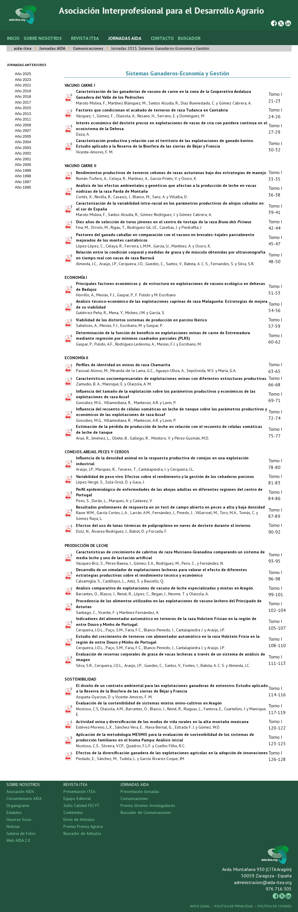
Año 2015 (23, 108)
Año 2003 (23, 148)
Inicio (13, 38)
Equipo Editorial (77, 798)
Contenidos (73, 812)
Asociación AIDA (20, 791)
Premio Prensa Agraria (83, 826)
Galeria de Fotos (21, 833)
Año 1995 (23, 187)
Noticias (13, 826)
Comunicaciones (134, 798)
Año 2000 (23, 164)
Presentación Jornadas (139, 791)
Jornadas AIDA (124, 38)
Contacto (162, 38)
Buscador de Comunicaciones (145, 812)
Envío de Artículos (79, 819)
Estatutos (14, 812)
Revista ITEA (85, 38)
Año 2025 (23, 74)
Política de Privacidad (233, 906)
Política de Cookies (275, 906)
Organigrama (17, 805)
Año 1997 (23, 182)
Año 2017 (23, 102)
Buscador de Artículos (82, 833)
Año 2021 (23, 85)
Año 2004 (23, 142)
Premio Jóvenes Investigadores (147, 805)
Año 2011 (23, 119)
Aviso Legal (200, 906)
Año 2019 (23, 91)
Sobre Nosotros (43, 38)
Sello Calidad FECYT (81, 805)
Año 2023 (23, 79)
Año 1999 (23, 170)
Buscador (189, 38)
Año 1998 (23, 176)
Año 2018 (23, 96)
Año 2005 (23, 136)
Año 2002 (23, 153)
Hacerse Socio (18, 819)
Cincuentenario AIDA (24, 798)
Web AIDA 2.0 (18, 840)
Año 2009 (23, 125)
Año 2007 (23, 130)
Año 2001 (23, 159)
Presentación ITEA (79, 791)
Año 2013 (23, 113)
